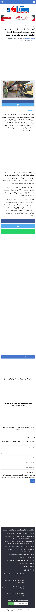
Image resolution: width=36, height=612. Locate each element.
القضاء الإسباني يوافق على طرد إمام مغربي (14, 594)
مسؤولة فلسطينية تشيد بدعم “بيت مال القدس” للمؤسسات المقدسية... (18, 404)
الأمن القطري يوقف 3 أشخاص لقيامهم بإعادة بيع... (13, 574)
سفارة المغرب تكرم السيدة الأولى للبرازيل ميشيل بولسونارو (18, 380)
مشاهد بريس (26, 610)
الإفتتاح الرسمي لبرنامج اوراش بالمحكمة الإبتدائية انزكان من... (13, 581)
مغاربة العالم (26, 26)
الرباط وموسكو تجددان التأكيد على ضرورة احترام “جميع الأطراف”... (18, 428)
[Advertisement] (18, 60)
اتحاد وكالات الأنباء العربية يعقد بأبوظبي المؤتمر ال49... (13, 588)
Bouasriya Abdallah (30, 38)
